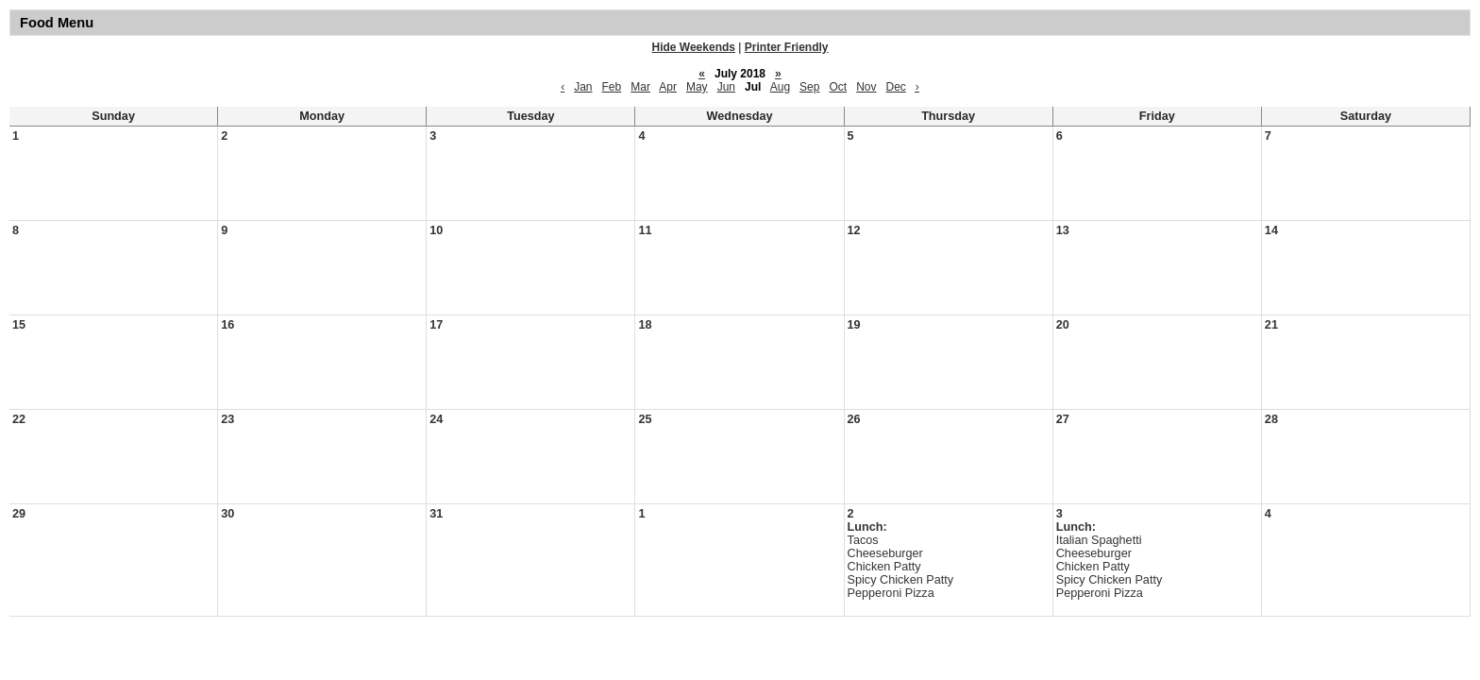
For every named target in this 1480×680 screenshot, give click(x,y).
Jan (583, 87)
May (697, 87)
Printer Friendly (787, 47)
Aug (780, 87)
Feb (612, 87)
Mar (640, 87)
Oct (838, 87)
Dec (896, 87)
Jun (726, 87)
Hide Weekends (693, 47)
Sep (809, 87)
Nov (866, 87)
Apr (668, 87)
